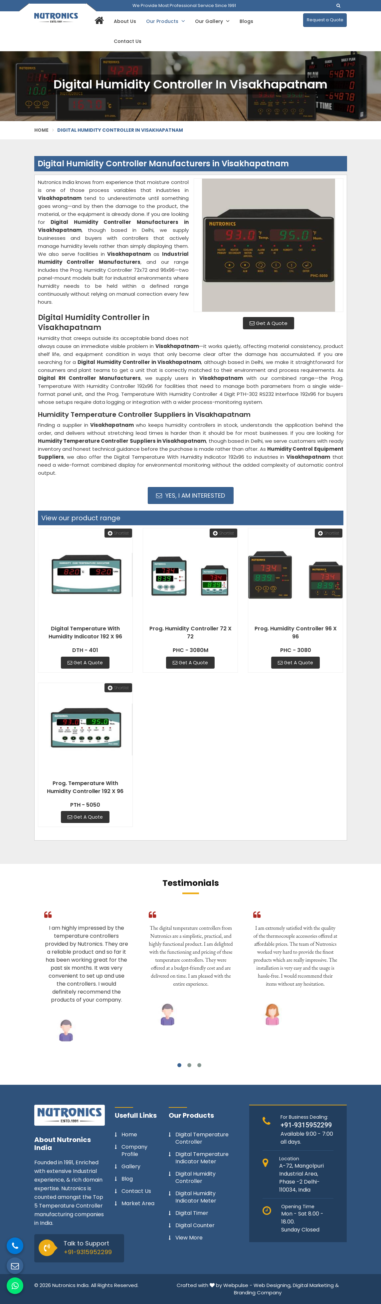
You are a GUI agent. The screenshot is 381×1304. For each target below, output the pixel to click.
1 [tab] (179, 1065)
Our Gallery (212, 21)
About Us (125, 21)
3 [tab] (199, 1065)
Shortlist (118, 533)
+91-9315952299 (88, 1252)
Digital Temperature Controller (202, 1138)
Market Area (137, 1203)
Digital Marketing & (316, 1285)
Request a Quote (325, 20)
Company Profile (134, 1150)
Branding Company (258, 1292)
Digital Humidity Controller (195, 1177)
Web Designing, (272, 1285)
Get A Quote (268, 323)
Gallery (130, 1166)
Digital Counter (195, 1225)
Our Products (165, 21)
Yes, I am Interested (190, 495)
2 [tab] (189, 1065)
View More (189, 1237)
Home (41, 130)
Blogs (246, 21)
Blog (127, 1179)
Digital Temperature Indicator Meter (202, 1158)
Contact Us (127, 41)
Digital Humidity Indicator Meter (195, 1197)
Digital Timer (191, 1213)
